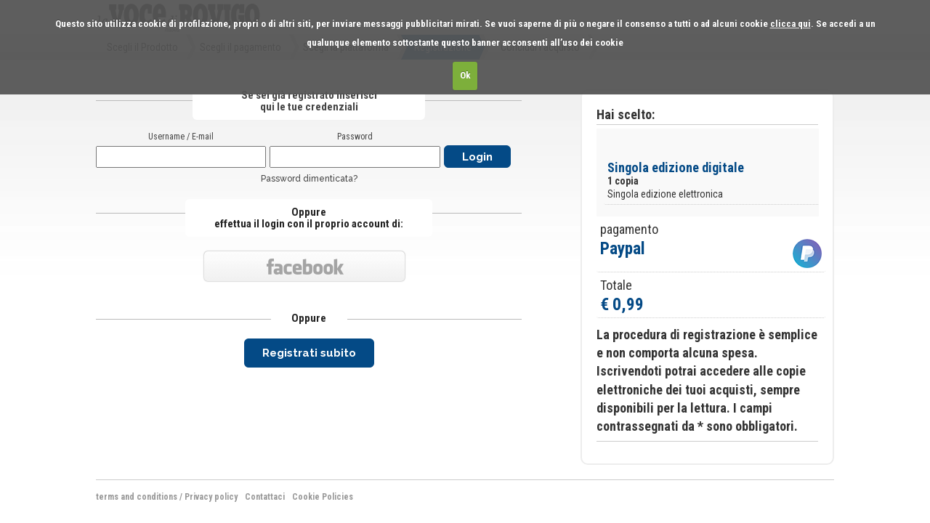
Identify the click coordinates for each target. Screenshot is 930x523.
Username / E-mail (181, 136)
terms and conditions (136, 497)
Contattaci (265, 497)
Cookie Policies (322, 497)
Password (355, 136)
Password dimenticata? (309, 179)
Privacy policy (211, 497)
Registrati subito (309, 353)
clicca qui (790, 23)
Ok (465, 75)
